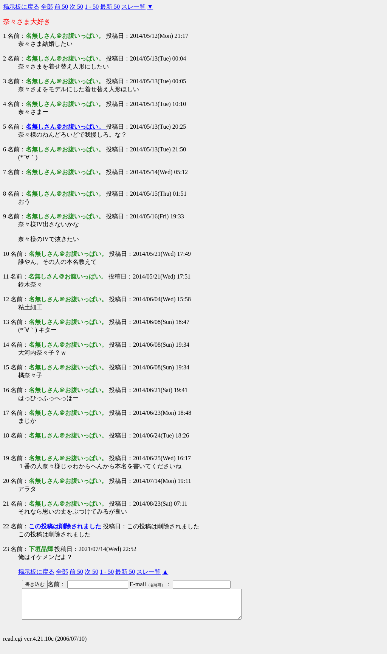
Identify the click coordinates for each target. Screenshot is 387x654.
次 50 (76, 6)
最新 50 (110, 6)
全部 (47, 6)
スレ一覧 (133, 6)
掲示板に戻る (21, 6)
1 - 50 (92, 6)
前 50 (61, 6)
